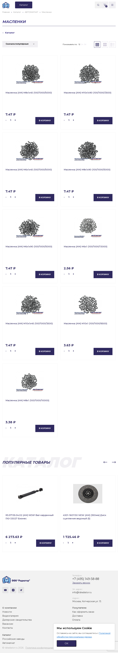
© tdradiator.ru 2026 (13, 647)
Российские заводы (13, 639)
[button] (105, 462)
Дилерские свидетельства (17, 619)
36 (85, 44)
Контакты (7, 627)
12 (79, 44)
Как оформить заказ (83, 611)
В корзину (45, 120)
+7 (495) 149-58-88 (85, 579)
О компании (9, 607)
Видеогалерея (10, 615)
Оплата (76, 619)
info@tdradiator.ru (82, 592)
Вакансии (7, 623)
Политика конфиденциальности (43, 647)
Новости (7, 611)
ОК (66, 643)
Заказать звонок (81, 582)
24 (82, 44)
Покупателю (79, 607)
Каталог (6, 635)
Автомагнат (8, 643)
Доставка (77, 615)
